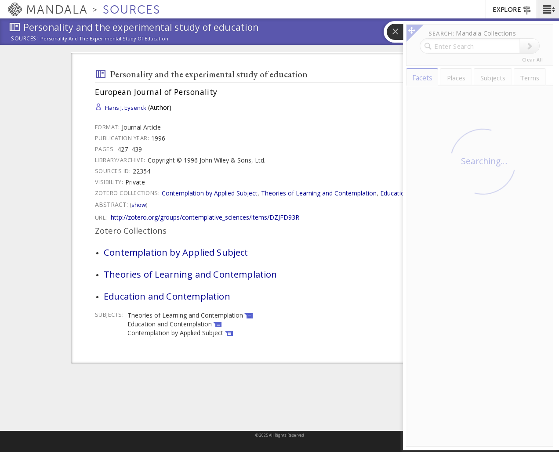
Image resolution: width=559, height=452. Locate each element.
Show (138, 205)
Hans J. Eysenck (125, 108)
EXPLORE (512, 10)
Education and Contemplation (422, 193)
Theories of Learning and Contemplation (319, 193)
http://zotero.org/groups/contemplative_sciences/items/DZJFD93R (205, 217)
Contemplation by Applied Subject (210, 193)
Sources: (24, 39)
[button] (548, 9)
